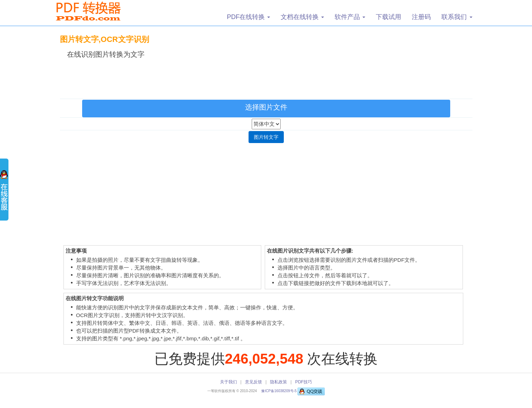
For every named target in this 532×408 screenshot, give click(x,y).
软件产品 (350, 16)
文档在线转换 (302, 16)
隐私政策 (278, 381)
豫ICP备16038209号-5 (279, 391)
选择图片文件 (266, 107)
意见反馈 (253, 381)
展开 (4, 194)
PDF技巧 (303, 381)
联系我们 (456, 16)
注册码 (421, 16)
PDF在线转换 (248, 16)
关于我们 (228, 381)
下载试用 (388, 16)
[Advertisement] (266, 77)
